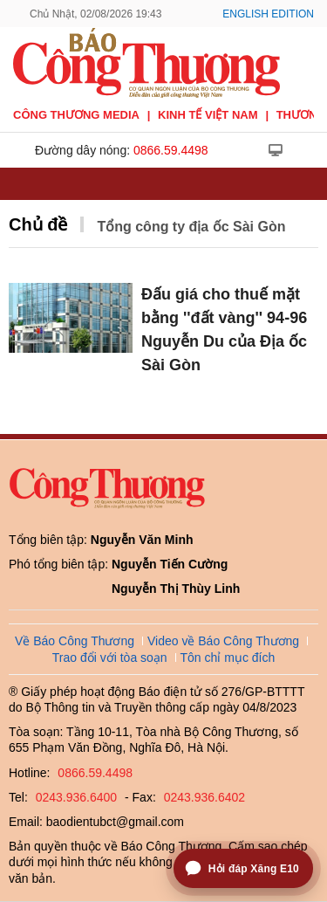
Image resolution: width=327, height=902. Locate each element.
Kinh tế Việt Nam (207, 114)
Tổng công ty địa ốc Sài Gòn (191, 226)
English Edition (268, 14)
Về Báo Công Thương (74, 641)
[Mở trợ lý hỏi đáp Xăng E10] (243, 868)
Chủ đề (38, 224)
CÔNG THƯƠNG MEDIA (76, 114)
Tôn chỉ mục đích (228, 657)
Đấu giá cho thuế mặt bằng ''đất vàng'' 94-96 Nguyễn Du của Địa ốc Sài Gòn (224, 330)
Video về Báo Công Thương (223, 641)
